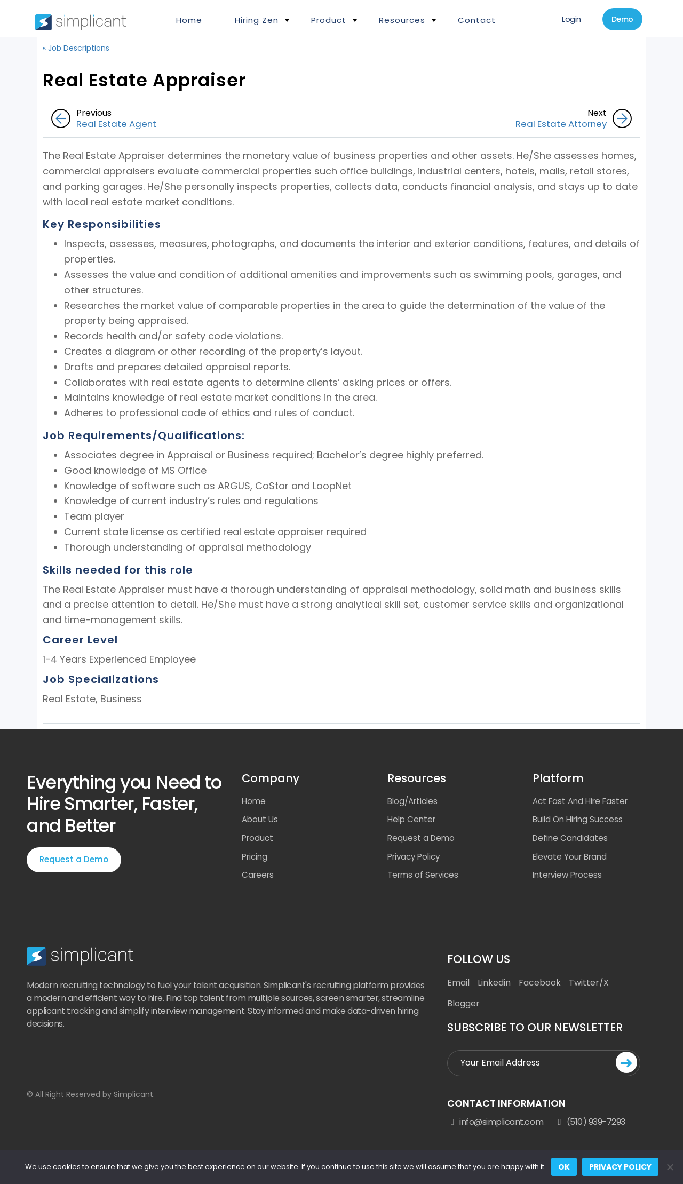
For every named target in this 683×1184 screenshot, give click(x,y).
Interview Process (570, 878)
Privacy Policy (416, 859)
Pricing (256, 859)
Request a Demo (73, 859)
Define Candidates (571, 840)
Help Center (413, 821)
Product (328, 20)
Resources (402, 20)
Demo (617, 20)
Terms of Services (425, 878)
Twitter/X (589, 986)
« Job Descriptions (76, 48)
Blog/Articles (414, 802)
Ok (564, 1167)
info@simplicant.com (495, 1126)
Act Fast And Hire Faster (583, 802)
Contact (477, 20)
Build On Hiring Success (580, 821)
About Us (261, 821)
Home (189, 20)
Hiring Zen (257, 20)
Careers (259, 878)
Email (458, 986)
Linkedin (494, 986)
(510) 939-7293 (589, 1126)
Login (559, 20)
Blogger (463, 1007)
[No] (669, 1167)
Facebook (540, 986)
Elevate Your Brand (572, 859)
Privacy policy (620, 1167)
